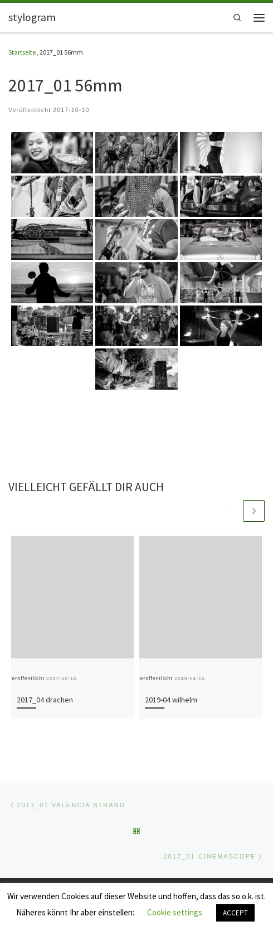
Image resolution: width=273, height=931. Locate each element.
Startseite (22, 52)
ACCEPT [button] (235, 913)
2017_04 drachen (45, 700)
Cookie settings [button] (174, 912)
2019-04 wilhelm (171, 700)
